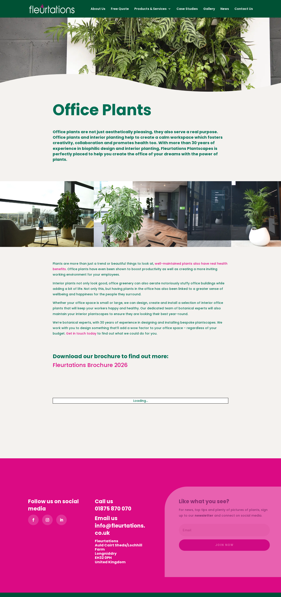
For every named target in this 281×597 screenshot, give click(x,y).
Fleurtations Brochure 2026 (90, 365)
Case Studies (187, 9)
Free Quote (120, 9)
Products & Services (150, 9)
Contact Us (243, 9)
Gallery (209, 9)
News (224, 9)
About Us (98, 9)
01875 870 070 (113, 508)
